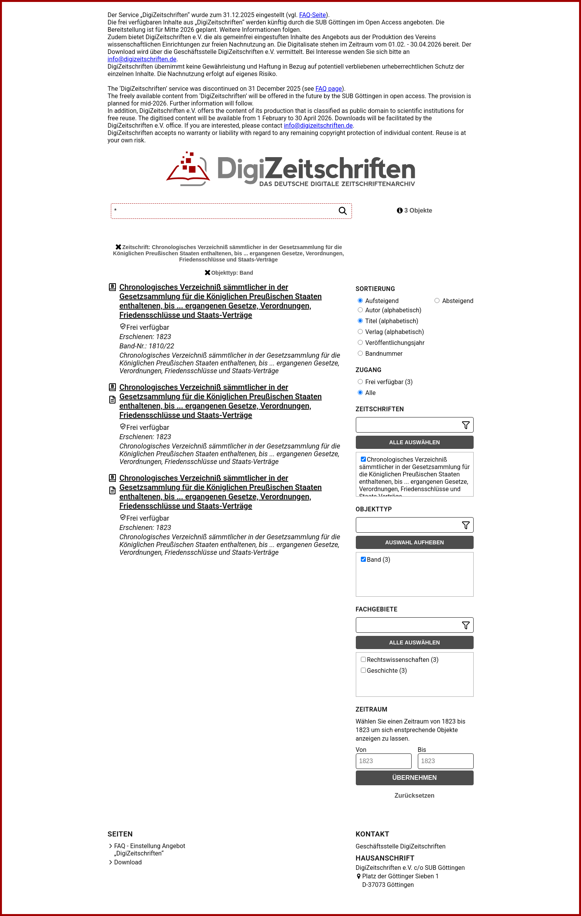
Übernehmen (414, 777)
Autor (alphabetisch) (390, 310)
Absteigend (454, 301)
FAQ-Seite (312, 15)
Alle (367, 393)
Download (128, 862)
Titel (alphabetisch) (388, 321)
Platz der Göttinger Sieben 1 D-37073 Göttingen (400, 880)
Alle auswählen (414, 442)
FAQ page (328, 88)
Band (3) (376, 559)
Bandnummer (380, 353)
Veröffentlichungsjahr (391, 342)
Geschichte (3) (384, 670)
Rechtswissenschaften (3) (400, 659)
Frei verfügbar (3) (385, 382)
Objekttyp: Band (229, 273)
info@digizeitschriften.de (142, 59)
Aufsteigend (378, 301)
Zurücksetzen (414, 795)
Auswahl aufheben (414, 542)
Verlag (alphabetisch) (391, 332)
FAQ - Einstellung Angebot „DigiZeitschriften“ (150, 849)
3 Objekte (414, 210)
